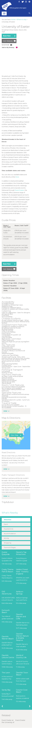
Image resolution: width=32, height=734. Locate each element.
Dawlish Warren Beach (8, 637)
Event (6, 524)
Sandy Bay (6, 690)
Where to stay (21, 19)
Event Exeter (19, 190)
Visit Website (8, 41)
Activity (6, 538)
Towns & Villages (10, 547)
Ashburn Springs (19, 593)
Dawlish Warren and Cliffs (21, 616)
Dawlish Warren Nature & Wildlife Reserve (22, 637)
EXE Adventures (7, 593)
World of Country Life (21, 656)
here (17, 177)
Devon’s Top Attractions (21, 553)
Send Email (5, 45)
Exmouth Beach (6, 611)
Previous (2, 706)
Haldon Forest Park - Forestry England (22, 571)
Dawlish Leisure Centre (8, 656)
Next (29, 706)
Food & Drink (8, 529)
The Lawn (6, 673)
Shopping (7, 543)
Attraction (7, 520)
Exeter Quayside (6, 553)
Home (13, 19)
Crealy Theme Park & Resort (7, 570)
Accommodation (10, 533)
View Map (14, 435)
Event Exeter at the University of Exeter (8, 721)
